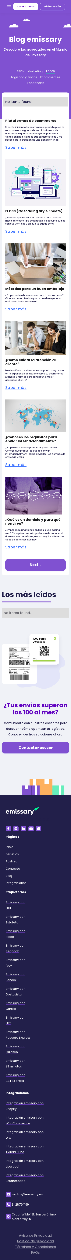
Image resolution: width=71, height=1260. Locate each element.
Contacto (13, 868)
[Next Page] (35, 565)
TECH (20, 71)
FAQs (35, 1254)
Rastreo (11, 861)
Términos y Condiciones (35, 1248)
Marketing (35, 71)
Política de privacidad (35, 1243)
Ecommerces (50, 77)
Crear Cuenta (25, 6)
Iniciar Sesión (52, 6)
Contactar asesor (36, 747)
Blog (9, 876)
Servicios (12, 854)
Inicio (9, 847)
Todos (50, 71)
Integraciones (16, 883)
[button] (9, 6)
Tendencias (35, 83)
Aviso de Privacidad (35, 1237)
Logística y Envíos (24, 77)
